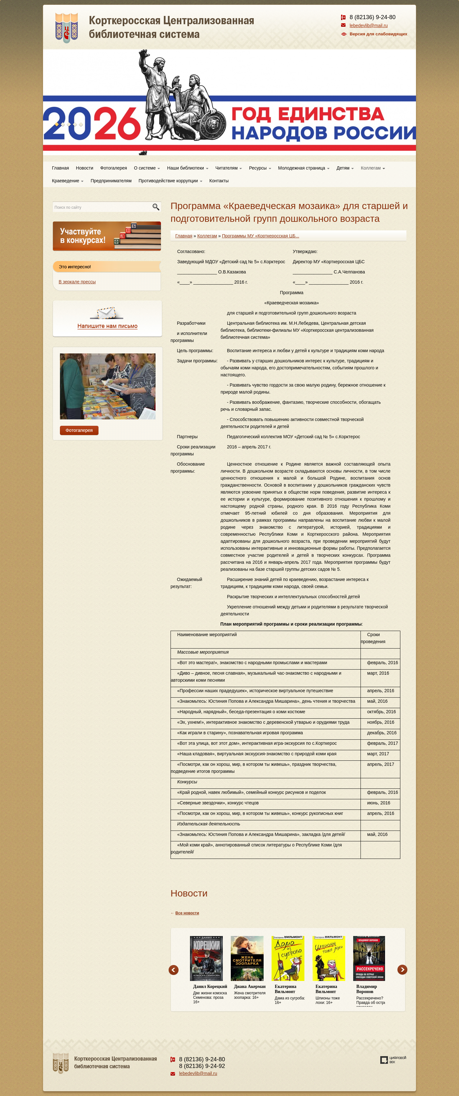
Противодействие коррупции (170, 180)
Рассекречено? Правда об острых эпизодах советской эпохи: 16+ (373, 995)
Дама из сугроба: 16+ (292, 994)
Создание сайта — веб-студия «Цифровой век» (393, 1060)
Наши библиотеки (187, 168)
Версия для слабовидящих (378, 34)
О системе (147, 168)
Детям (345, 168)
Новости (84, 168)
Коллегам (373, 168)
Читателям (228, 168)
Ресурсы (260, 168)
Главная (60, 168)
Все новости (187, 913)
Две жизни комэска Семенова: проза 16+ (210, 994)
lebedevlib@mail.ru (369, 25)
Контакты (219, 180)
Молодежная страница (304, 168)
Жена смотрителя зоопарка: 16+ (251, 992)
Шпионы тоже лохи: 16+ (333, 994)
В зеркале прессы (77, 281)
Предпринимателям (111, 180)
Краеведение (68, 180)
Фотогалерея (113, 168)
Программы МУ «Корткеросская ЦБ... (260, 235)
